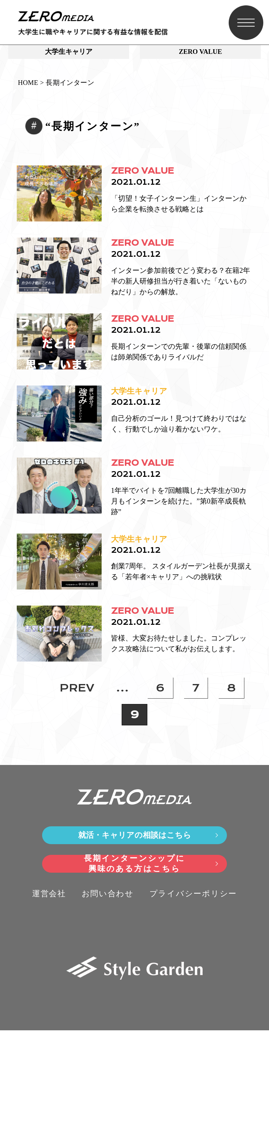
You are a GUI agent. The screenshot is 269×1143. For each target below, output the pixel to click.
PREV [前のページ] (77, 800)
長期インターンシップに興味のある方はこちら (134, 976)
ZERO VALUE (200, 54)
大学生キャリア (68, 54)
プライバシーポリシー (193, 1006)
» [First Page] (35, 800)
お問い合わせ (108, 1006)
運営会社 (49, 1006)
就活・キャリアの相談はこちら (134, 947)
